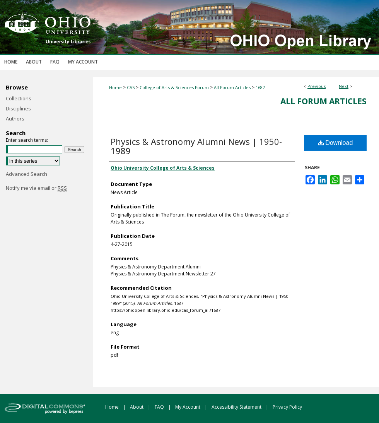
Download (335, 142)
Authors (15, 118)
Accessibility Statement (237, 407)
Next (343, 86)
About (137, 407)
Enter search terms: (27, 140)
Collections (18, 98)
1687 (260, 87)
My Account (188, 407)
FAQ (160, 407)
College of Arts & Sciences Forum (174, 87)
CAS (131, 87)
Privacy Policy (287, 407)
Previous (316, 86)
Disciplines (18, 108)
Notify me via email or (36, 187)
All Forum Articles (232, 87)
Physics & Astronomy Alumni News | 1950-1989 (196, 146)
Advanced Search (26, 173)
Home (115, 87)
